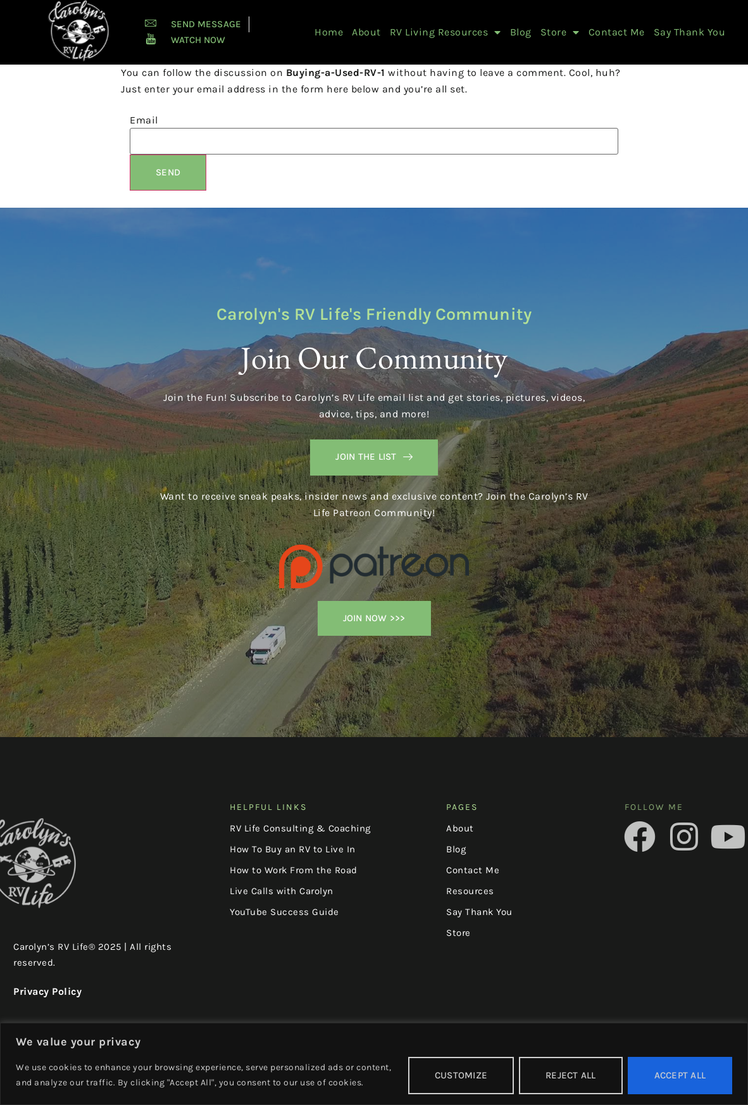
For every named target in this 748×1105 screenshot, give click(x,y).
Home (329, 32)
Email (144, 120)
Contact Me (617, 32)
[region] (374, 1064)
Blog (521, 32)
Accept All (680, 1075)
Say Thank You (690, 32)
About (366, 32)
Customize (461, 1075)
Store (560, 32)
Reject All (570, 1075)
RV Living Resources (445, 32)
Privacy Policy (47, 991)
